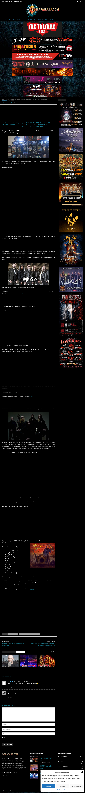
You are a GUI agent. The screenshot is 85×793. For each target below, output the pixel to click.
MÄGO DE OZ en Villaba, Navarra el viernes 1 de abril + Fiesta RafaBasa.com (43, 644)
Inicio (3, 99)
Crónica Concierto (63, 766)
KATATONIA (28, 634)
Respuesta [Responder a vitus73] (10, 697)
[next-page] (54, 652)
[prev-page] (52, 652)
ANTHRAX (10, 634)
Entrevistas (31, 19)
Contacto (16, 1)
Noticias (12, 19)
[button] (82, 772)
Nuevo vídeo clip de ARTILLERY (34, 127)
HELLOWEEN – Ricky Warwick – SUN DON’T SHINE (46, 766)
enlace (23, 293)
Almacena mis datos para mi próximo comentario (15, 737)
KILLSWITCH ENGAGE (36, 634)
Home (5, 19)
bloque (14, 392)
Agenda (51, 19)
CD (59, 764)
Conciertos (21, 19)
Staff (21, 1)
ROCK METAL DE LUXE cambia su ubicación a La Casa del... (47, 758)
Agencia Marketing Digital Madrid (10, 789)
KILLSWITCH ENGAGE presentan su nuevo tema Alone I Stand (19, 125)
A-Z (59, 759)
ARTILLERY (16, 634)
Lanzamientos (42, 19)
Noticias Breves (13, 99)
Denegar (62, 786)
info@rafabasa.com (13, 772)
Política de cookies (61, 789)
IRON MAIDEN (21, 634)
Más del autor (20, 652)
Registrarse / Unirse (6, 1)
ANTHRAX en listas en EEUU (43, 122)
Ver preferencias (76, 786)
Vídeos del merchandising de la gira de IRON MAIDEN (19, 122)
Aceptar (48, 786)
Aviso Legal (39, 785)
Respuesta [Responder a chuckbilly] (10, 687)
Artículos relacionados (8, 652)
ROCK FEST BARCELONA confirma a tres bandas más (13, 644)
